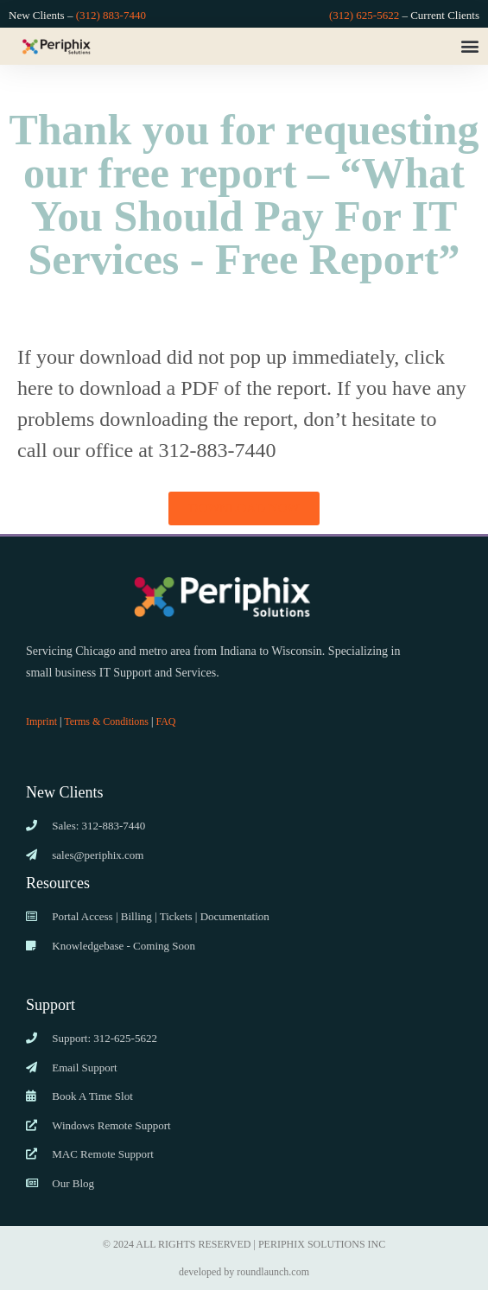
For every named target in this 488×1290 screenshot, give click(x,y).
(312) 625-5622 (364, 15)
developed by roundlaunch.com (244, 1272)
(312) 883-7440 (111, 15)
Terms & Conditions (106, 721)
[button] (469, 46)
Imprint (41, 721)
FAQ (165, 721)
